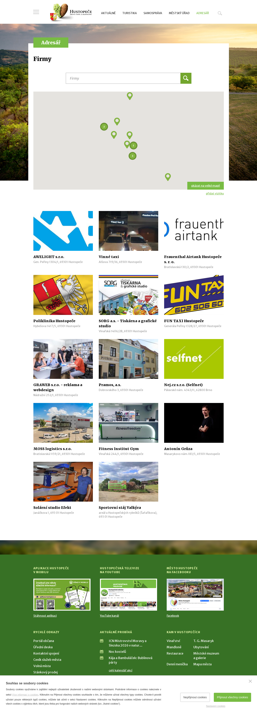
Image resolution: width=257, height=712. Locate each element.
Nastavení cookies (215, 706)
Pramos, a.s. (110, 385)
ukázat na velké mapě (205, 185)
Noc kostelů (117, 652)
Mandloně (174, 647)
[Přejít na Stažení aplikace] (62, 595)
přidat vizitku (215, 193)
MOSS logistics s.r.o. (52, 448)
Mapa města (202, 664)
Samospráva (153, 13)
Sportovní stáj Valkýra (120, 507)
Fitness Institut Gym (119, 448)
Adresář (202, 13)
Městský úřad (179, 13)
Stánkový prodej (45, 672)
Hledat (220, 13)
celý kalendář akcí (120, 670)
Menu (36, 12)
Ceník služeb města (47, 660)
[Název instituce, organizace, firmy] (128, 78)
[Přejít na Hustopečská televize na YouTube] (128, 595)
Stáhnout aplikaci (45, 615)
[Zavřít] (250, 681)
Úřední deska (43, 647)
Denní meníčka (177, 664)
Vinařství (173, 641)
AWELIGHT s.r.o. (48, 257)
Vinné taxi (109, 257)
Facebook (173, 615)
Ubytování (201, 647)
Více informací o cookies (25, 694)
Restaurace (175, 653)
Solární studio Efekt (52, 507)
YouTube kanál (109, 615)
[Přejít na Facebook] (195, 595)
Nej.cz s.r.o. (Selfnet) (183, 385)
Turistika (129, 13)
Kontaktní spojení (46, 653)
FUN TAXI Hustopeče (184, 321)
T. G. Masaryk (203, 641)
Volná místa (42, 666)
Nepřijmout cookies (195, 697)
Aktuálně (108, 13)
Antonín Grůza (178, 448)
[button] (114, 135)
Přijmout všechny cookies (232, 697)
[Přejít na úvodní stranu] (71, 12)
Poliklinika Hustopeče (54, 321)
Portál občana (43, 641)
